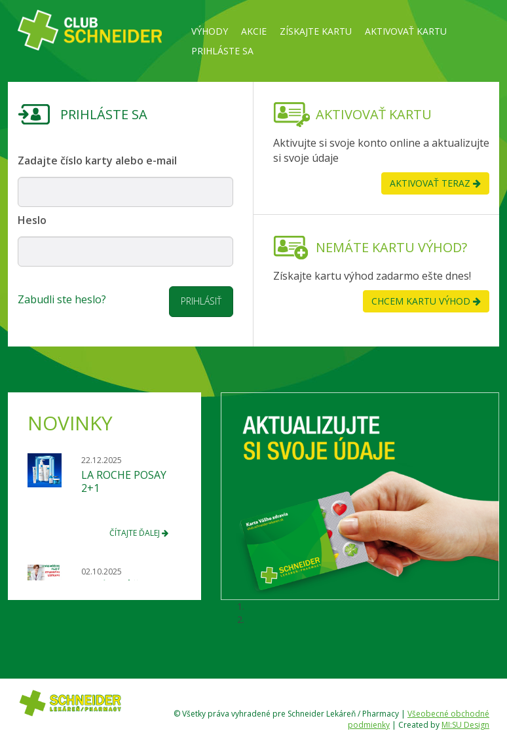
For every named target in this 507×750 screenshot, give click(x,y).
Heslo (32, 220)
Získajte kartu (316, 31)
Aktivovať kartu (406, 31)
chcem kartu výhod (426, 301)
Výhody (209, 31)
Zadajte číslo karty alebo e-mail (97, 160)
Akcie (254, 31)
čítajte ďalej (138, 532)
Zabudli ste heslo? (62, 299)
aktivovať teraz (435, 183)
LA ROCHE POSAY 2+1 (123, 481)
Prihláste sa (222, 51)
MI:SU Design (465, 724)
